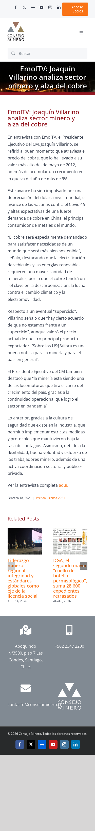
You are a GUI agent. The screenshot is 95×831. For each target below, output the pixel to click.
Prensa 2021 (56, 498)
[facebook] (15, 7)
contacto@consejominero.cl (34, 704)
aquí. (63, 485)
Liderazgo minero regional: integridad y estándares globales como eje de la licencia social (23, 578)
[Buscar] (47, 53)
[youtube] (41, 7)
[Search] (13, 53)
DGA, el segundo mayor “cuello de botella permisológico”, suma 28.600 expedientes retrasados (70, 578)
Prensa (41, 498)
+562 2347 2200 (69, 646)
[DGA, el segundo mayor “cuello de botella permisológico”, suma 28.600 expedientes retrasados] (70, 531)
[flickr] (33, 7)
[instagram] (50, 7)
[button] (11, 566)
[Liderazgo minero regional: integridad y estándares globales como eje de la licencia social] (25, 531)
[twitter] (24, 7)
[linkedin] (59, 7)
